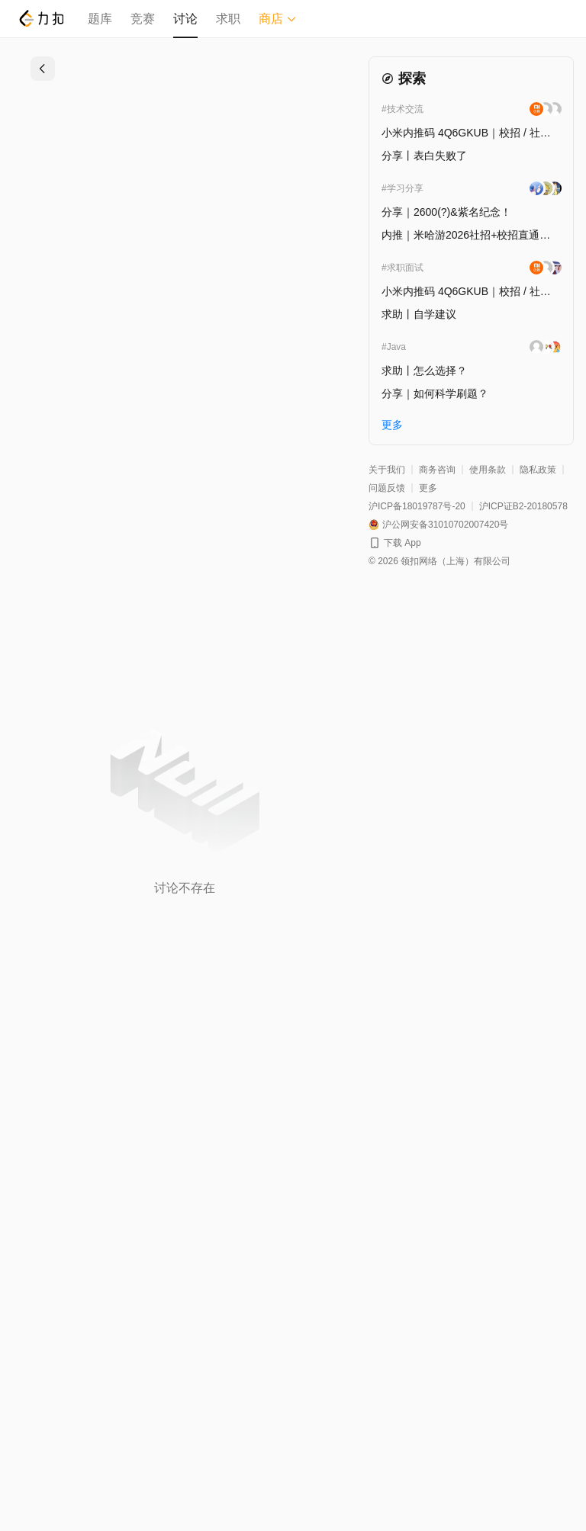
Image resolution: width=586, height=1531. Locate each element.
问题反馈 (387, 488)
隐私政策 (538, 469)
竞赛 (142, 18)
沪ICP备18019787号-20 (417, 506)
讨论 (185, 18)
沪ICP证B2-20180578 (523, 506)
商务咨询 (437, 469)
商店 (278, 18)
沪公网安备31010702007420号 (445, 524)
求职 (228, 18)
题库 (100, 18)
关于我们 (387, 469)
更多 (428, 488)
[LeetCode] (40, 18)
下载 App (402, 543)
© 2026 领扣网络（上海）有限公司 (439, 561)
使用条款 (487, 469)
